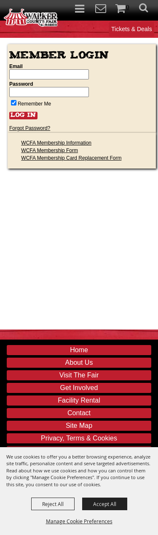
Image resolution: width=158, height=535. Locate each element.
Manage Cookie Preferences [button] (79, 521)
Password (21, 84)
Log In (23, 115)
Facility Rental (79, 400)
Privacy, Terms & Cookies (79, 438)
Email (16, 66)
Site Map (79, 425)
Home (79, 349)
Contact (79, 412)
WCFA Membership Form (49, 150)
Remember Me (34, 104)
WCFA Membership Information (56, 143)
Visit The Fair (79, 375)
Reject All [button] (53, 504)
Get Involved (79, 387)
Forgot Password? (29, 128)
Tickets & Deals (131, 29)
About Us (79, 362)
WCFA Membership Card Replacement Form (71, 158)
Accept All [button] (104, 504)
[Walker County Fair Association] (31, 16)
